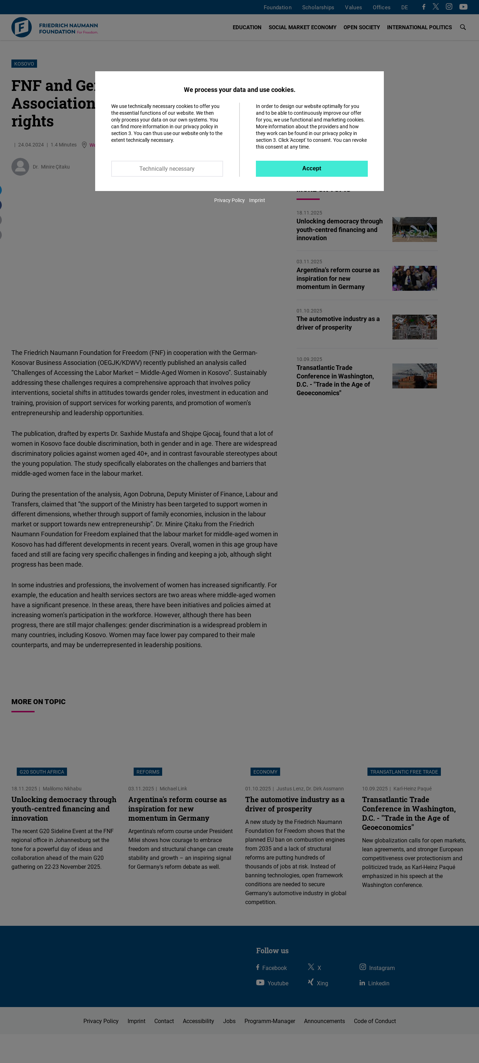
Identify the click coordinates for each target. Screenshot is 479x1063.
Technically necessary (167, 168)
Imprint (257, 200)
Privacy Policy (229, 200)
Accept (311, 168)
